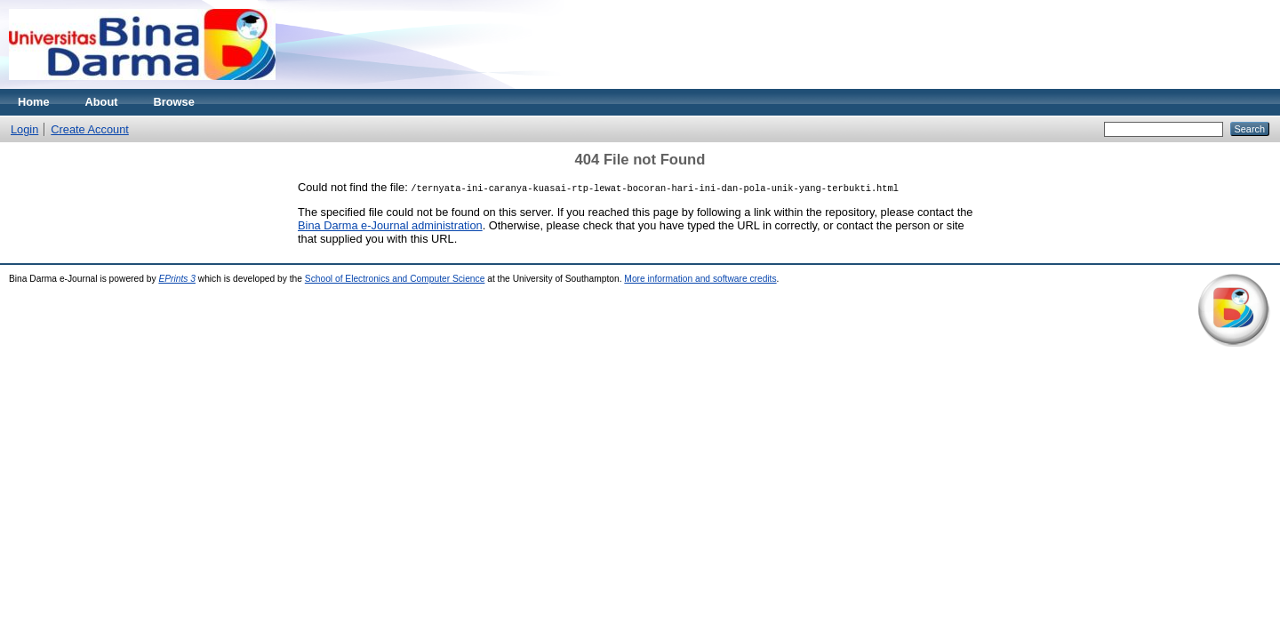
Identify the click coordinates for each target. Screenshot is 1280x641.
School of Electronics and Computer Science (395, 279)
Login (24, 129)
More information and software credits (700, 279)
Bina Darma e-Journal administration (390, 225)
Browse (174, 101)
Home (34, 101)
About (101, 101)
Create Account (90, 129)
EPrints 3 (177, 279)
